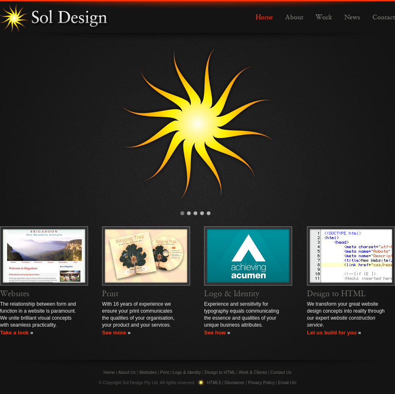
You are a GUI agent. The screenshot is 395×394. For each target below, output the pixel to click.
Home (264, 17)
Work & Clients (253, 372)
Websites (14, 294)
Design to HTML (336, 294)
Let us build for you (332, 332)
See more (114, 332)
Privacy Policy (261, 382)
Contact (383, 17)
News (352, 17)
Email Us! (287, 382)
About (294, 17)
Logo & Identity (232, 294)
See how (215, 332)
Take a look (14, 332)
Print (110, 294)
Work (324, 17)
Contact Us (280, 372)
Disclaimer (235, 382)
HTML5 (214, 382)
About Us (127, 372)
